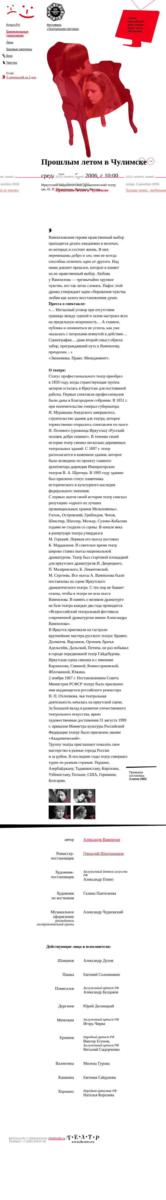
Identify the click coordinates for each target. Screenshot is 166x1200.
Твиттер (11, 62)
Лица (9, 42)
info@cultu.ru (56, 1138)
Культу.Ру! (13, 24)
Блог (9, 55)
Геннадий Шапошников (103, 853)
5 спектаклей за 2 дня (21, 77)
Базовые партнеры (19, 49)
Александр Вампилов (101, 839)
